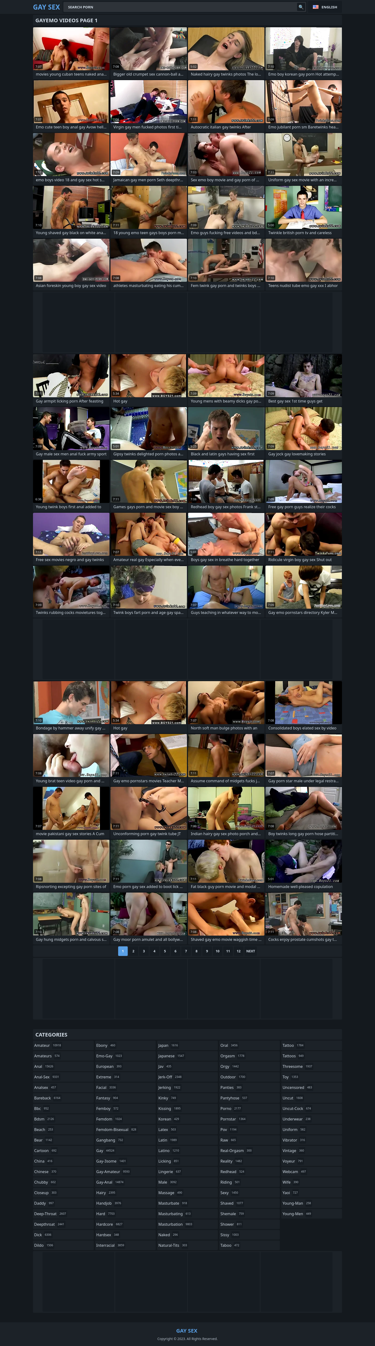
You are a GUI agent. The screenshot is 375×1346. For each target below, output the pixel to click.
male (168, 1182)
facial (106, 1087)
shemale (233, 1213)
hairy (106, 1192)
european (109, 1066)
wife (290, 1182)
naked (168, 1234)
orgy (230, 1066)
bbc (42, 1108)
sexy (230, 1192)
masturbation (175, 1224)
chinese (45, 1171)
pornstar (234, 1119)
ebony (106, 1045)
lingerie (170, 1171)
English (329, 7)
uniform (294, 1129)
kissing (170, 1108)
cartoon (46, 1150)
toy (290, 1077)
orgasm (233, 1055)
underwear (297, 1119)
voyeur (293, 1161)
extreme (108, 1077)
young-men (297, 1213)
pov (229, 1129)
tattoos (293, 1055)
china (44, 1161)
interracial (111, 1245)
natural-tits (173, 1245)
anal (44, 1066)
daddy (44, 1203)
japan (168, 1045)
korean (169, 1119)
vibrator (294, 1140)
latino (169, 1150)
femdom (109, 1119)
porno (231, 1108)
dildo (44, 1245)
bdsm (44, 1119)
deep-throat (50, 1213)
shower (232, 1224)
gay (106, 1150)
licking (169, 1161)
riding (231, 1182)
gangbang (110, 1140)
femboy (108, 1108)
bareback (47, 1098)
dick (43, 1234)
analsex (45, 1087)
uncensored (297, 1087)
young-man (297, 1203)
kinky (167, 1098)
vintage (293, 1150)
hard (106, 1213)
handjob (109, 1203)
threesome (297, 1066)
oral (230, 1045)
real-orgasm (237, 1150)
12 (239, 951)
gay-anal (110, 1182)
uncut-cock (297, 1108)
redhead (233, 1171)
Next (250, 951)
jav (165, 1066)
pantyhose (234, 1098)
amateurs (47, 1055)
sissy (230, 1234)
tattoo (293, 1045)
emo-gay (109, 1055)
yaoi (290, 1192)
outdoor (234, 1077)
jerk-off (170, 1077)
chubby (45, 1182)
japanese (171, 1055)
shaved (232, 1203)
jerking (170, 1087)
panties (232, 1087)
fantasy (107, 1098)
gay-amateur (113, 1171)
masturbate (173, 1203)
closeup (46, 1192)
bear (43, 1140)
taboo (231, 1245)
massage (170, 1192)
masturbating (175, 1213)
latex (167, 1129)
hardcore (110, 1224)
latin (168, 1140)
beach (44, 1129)
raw (229, 1140)
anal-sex (47, 1077)
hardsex (108, 1234)
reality (232, 1161)
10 (218, 951)
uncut (293, 1098)
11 (228, 951)
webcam (294, 1171)
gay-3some (111, 1161)
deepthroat (50, 1224)
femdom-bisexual (117, 1129)
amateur (48, 1045)
